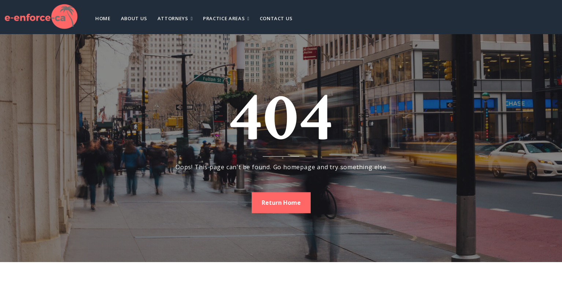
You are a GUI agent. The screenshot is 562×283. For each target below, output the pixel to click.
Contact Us (276, 18)
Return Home (281, 202)
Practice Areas (224, 18)
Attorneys (173, 18)
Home (103, 18)
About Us (134, 18)
